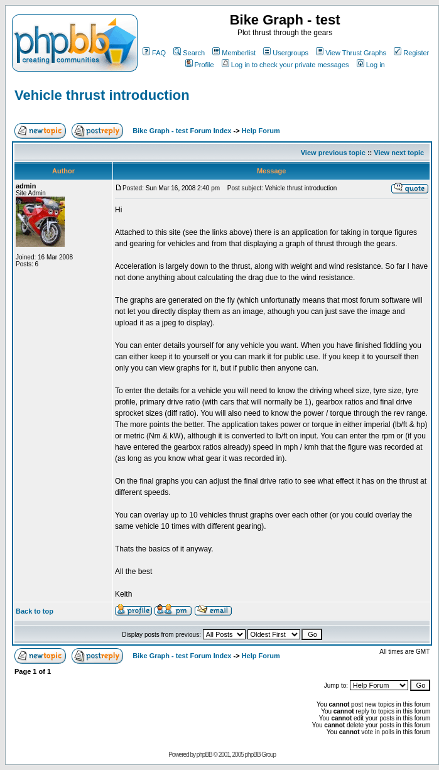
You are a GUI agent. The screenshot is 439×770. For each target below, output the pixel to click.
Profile (199, 64)
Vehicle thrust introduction (102, 95)
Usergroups (285, 53)
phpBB (204, 754)
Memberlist (234, 53)
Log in (371, 64)
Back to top (34, 611)
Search (189, 53)
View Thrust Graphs (351, 53)
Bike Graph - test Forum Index (182, 130)
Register (411, 53)
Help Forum (261, 130)
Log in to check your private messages (285, 64)
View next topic (399, 152)
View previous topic (333, 152)
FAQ (154, 53)
